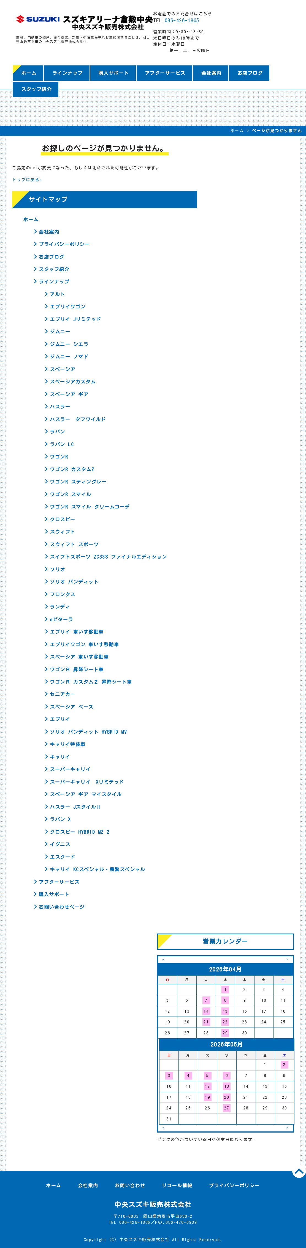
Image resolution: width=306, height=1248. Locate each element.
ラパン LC (62, 444)
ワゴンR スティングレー (78, 481)
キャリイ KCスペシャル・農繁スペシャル (97, 869)
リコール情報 (177, 1185)
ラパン (57, 431)
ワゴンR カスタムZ (72, 469)
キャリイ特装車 (68, 744)
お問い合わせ (130, 1185)
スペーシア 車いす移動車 (79, 657)
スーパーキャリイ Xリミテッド (87, 782)
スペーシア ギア (69, 394)
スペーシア (62, 369)
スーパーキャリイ (70, 769)
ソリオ (57, 569)
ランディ (60, 606)
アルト (57, 294)
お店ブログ (250, 73)
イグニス (60, 844)
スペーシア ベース (72, 707)
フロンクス (62, 594)
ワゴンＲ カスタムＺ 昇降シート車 (91, 682)
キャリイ (60, 757)
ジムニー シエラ (69, 344)
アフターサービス (165, 73)
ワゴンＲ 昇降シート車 (77, 669)
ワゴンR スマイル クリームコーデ (90, 506)
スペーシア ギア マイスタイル (86, 794)
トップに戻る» (27, 180)
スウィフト (62, 531)
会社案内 (211, 73)
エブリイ (60, 719)
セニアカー (62, 694)
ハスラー (60, 406)
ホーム (29, 73)
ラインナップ (67, 73)
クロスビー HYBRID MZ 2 (80, 832)
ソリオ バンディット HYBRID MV (88, 732)
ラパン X (60, 819)
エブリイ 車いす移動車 (77, 631)
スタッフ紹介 (36, 89)
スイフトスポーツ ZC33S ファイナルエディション (108, 556)
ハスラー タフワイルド (78, 419)
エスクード (62, 857)
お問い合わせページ (62, 907)
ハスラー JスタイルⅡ (75, 807)
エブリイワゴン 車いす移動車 (84, 644)
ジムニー (60, 331)
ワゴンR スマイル (70, 494)
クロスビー (62, 519)
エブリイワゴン (68, 306)
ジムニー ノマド (69, 356)
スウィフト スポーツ (74, 544)
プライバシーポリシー (64, 244)
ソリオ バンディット (74, 581)
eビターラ (61, 619)
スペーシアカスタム (73, 381)
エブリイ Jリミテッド (75, 319)
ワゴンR (59, 456)
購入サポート (114, 73)
